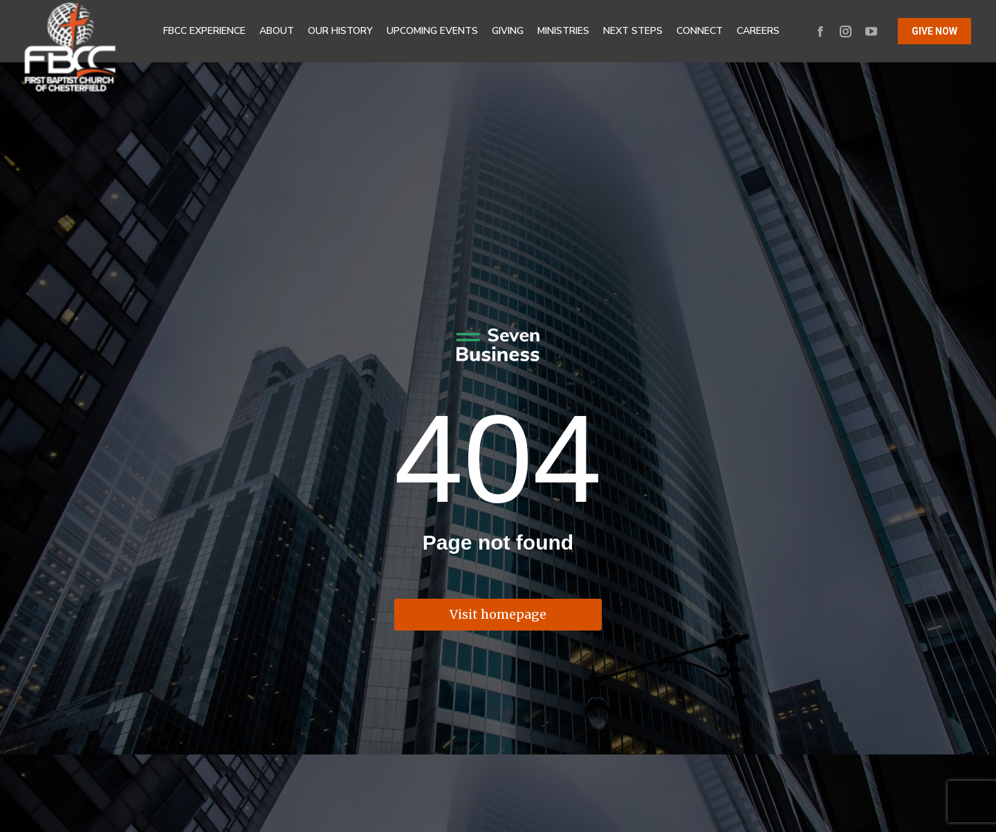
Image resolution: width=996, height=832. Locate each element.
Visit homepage (498, 614)
